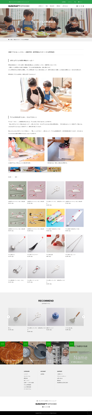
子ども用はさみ (41, 169)
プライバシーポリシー (61, 376)
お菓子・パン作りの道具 (29, 382)
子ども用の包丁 (28, 169)
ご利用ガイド (41, 6)
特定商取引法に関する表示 (62, 382)
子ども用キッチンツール (15, 169)
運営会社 (58, 6)
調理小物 (25, 378)
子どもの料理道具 (27, 384)
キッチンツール (27, 376)
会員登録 (63, 1)
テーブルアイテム (27, 389)
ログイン (70, 1)
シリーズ (25, 374)
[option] (17, 319)
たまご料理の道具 (27, 386)
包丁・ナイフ (26, 380)
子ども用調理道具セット (54, 169)
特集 (47, 6)
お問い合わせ (65, 6)
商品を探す (52, 6)
